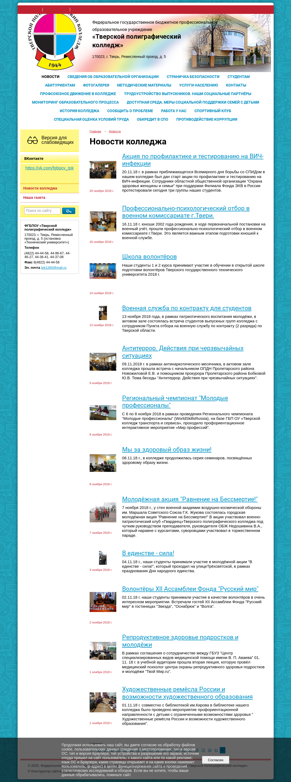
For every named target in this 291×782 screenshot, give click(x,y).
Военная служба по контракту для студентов (187, 308)
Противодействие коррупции (206, 119)
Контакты (236, 85)
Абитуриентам (60, 85)
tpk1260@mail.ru (53, 268)
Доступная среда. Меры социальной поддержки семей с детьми (193, 102)
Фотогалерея (96, 85)
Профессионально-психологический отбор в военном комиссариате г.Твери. (186, 212)
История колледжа (79, 111)
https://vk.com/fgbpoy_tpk (49, 168)
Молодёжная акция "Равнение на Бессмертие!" (190, 499)
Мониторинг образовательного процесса (75, 102)
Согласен (215, 760)
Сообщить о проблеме (130, 111)
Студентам (239, 76)
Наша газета (34, 198)
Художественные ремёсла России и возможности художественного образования (187, 693)
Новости (50, 76)
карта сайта (81, 9)
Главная (95, 131)
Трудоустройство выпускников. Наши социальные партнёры (187, 94)
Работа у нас (173, 111)
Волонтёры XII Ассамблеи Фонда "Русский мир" (190, 589)
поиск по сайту (56, 9)
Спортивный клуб (212, 111)
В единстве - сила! (148, 553)
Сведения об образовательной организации (113, 76)
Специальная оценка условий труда (91, 119)
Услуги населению (198, 85)
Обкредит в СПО (152, 119)
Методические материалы (144, 85)
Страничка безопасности (193, 76)
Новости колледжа (40, 188)
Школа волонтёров (149, 256)
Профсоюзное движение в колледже (78, 94)
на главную (31, 9)
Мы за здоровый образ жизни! (167, 449)
